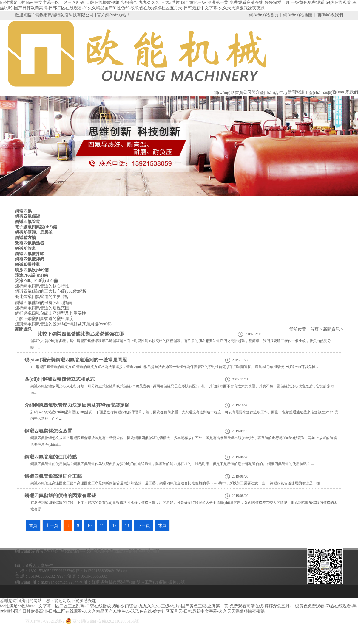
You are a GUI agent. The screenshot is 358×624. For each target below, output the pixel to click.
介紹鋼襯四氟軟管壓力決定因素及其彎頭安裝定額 (76, 405)
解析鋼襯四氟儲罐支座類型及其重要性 (50, 313)
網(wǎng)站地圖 (297, 15)
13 (127, 525)
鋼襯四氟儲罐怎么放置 (48, 430)
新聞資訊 (331, 329)
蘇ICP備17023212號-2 (44, 621)
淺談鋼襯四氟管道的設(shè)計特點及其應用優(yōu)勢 (63, 324)
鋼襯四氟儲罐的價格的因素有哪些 (60, 495)
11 (102, 525)
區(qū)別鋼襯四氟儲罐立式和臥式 (59, 379)
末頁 (162, 525)
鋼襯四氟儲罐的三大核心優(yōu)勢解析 (51, 291)
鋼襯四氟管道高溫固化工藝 (53, 476)
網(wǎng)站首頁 (263, 15)
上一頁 (52, 525)
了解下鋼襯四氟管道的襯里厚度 (44, 318)
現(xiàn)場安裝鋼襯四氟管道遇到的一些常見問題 (75, 359)
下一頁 (143, 525)
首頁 (314, 329)
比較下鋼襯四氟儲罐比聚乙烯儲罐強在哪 (81, 333)
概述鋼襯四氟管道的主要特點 (42, 296)
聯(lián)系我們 (330, 15)
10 (89, 525)
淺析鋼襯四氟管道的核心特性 (42, 286)
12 (114, 525)
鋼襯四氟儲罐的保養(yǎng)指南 (43, 302)
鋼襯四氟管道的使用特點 (50, 456)
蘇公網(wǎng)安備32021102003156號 (102, 621)
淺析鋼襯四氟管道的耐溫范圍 (42, 308)
